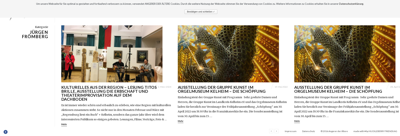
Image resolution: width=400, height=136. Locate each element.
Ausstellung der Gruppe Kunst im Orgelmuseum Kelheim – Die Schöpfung (222, 89)
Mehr (64, 124)
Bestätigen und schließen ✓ (201, 11)
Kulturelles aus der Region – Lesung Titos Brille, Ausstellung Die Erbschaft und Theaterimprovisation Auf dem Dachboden (109, 93)
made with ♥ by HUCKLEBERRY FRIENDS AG (375, 131)
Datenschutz (308, 131)
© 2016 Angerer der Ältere (334, 131)
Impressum (291, 131)
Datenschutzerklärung (351, 3)
